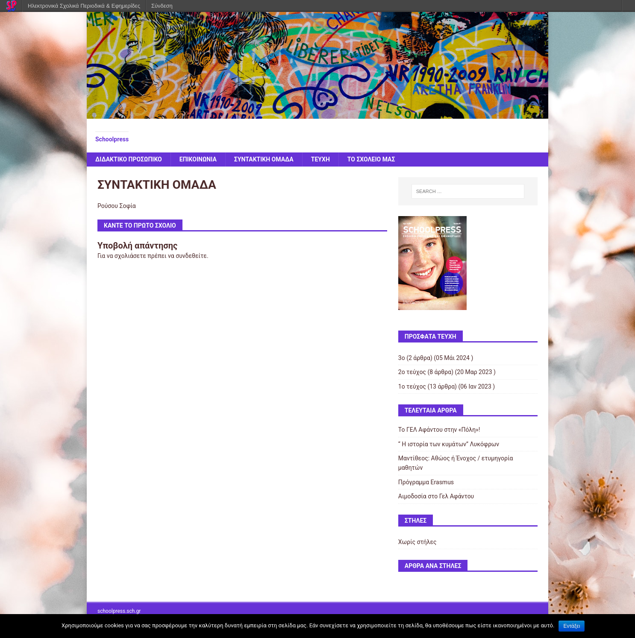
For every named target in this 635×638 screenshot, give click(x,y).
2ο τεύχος (412, 372)
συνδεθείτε (191, 255)
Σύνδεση (162, 6)
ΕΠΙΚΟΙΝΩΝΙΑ (198, 159)
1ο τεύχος (412, 386)
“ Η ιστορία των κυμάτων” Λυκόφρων (448, 444)
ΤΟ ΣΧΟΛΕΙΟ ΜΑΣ (371, 159)
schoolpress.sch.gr (119, 611)
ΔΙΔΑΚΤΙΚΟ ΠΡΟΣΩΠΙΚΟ (128, 159)
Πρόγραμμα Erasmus (426, 482)
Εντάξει (571, 626)
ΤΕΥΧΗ (320, 159)
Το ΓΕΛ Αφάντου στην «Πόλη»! (439, 429)
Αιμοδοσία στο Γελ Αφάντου (436, 496)
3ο (401, 357)
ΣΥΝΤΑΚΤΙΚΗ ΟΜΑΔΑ (264, 159)
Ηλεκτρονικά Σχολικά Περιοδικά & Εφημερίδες (84, 6)
